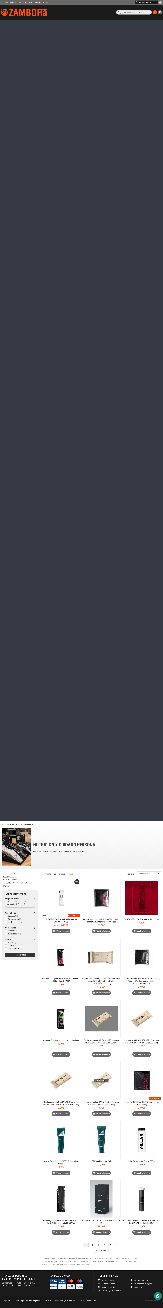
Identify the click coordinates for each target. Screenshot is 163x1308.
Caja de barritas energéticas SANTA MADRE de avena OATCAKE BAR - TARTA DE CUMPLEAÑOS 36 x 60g (101, 981)
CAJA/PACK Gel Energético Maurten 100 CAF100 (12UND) (61, 920)
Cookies (48, 1300)
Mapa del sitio (8, 1300)
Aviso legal (20, 1300)
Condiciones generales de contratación (69, 1300)
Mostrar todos (74, 874)
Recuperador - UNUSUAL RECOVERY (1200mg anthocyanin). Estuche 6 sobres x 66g (101, 920)
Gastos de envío (108, 1287)
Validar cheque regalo (143, 1284)
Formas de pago (108, 1284)
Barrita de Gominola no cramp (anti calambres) (61, 1040)
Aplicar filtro (21, 955)
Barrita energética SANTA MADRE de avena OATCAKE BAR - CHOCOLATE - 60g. (101, 1103)
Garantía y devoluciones (111, 1291)
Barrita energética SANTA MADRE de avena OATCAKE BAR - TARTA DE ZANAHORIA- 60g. (61, 1103)
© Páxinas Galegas (152, 1300)
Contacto (138, 1287)
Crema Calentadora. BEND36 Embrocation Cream (61, 1162)
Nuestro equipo (107, 1280)
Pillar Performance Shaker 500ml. (141, 1161)
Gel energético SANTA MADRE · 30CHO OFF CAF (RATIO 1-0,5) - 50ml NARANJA (61, 1221)
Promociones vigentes (143, 1280)
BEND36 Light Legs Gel (101, 1161)
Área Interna (92, 1300)
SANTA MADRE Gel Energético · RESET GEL (141, 919)
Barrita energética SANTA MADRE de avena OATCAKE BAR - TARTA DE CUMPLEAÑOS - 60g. (101, 1042)
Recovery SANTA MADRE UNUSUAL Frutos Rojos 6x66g (141, 1103)
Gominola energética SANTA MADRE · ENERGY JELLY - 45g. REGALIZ (61, 979)
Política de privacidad (35, 1300)
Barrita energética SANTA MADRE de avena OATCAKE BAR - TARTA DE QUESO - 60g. (141, 1041)
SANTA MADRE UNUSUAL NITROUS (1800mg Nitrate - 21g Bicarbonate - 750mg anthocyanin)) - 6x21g (141, 981)
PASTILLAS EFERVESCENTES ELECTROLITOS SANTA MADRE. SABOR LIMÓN (141, 1221)
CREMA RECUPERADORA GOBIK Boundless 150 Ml (101, 1221)
